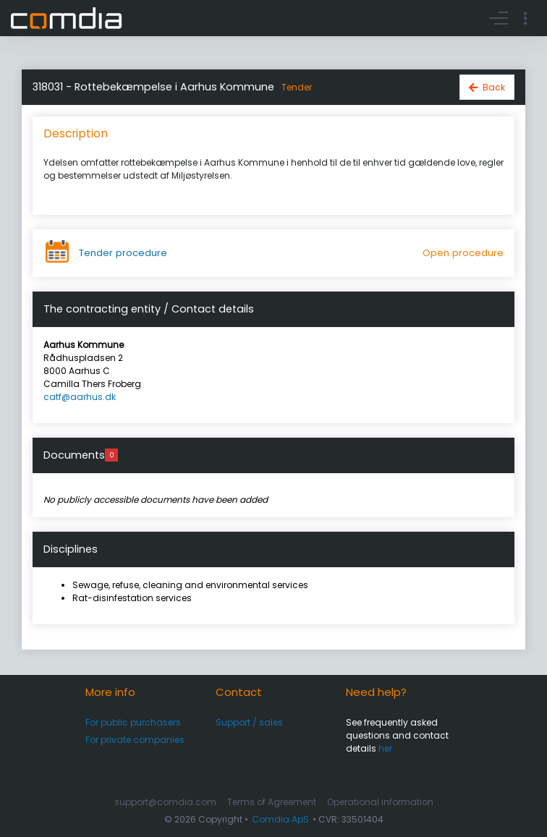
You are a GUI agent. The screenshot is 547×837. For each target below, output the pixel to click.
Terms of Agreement (271, 802)
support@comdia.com (165, 802)
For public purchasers (133, 722)
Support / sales (249, 722)
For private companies (135, 740)
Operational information (380, 802)
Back (494, 87)
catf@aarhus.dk (79, 397)
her (385, 748)
